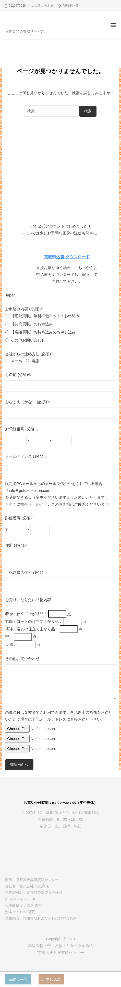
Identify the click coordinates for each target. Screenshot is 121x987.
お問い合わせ (44, 5)
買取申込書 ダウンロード (67, 256)
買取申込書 (70, 5)
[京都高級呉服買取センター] (60, 855)
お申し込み (51, 979)
